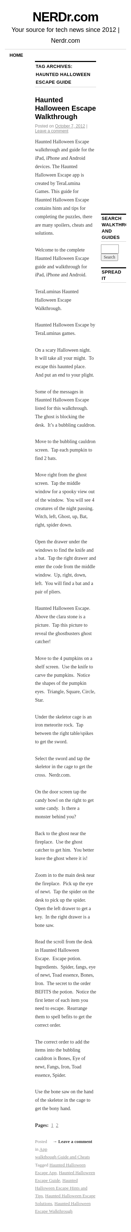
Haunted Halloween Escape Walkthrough (65, 108)
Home (16, 55)
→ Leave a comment (72, 1141)
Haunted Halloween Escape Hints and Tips (61, 1188)
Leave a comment (51, 131)
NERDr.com (65, 17)
